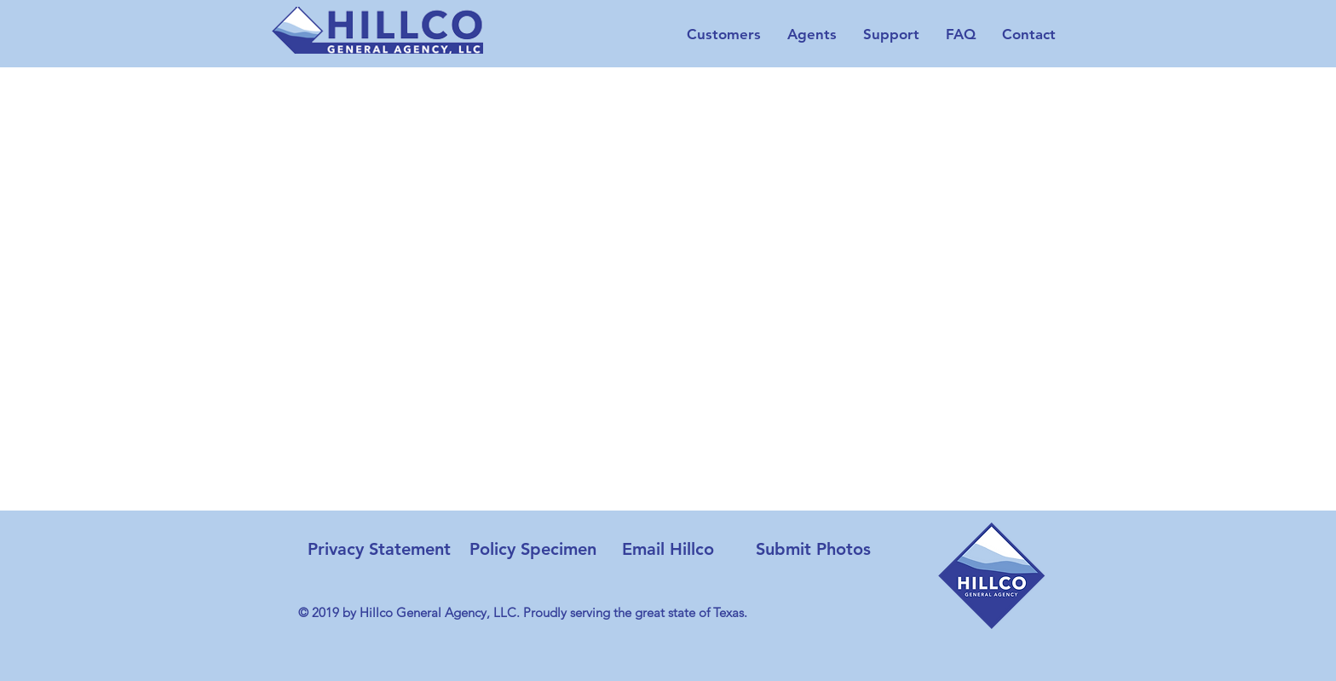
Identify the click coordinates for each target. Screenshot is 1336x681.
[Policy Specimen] (532, 549)
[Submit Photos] (813, 549)
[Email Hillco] (668, 549)
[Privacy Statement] (378, 549)
